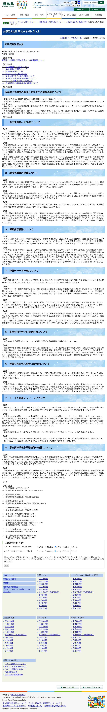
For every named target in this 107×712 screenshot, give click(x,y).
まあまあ (50, 547)
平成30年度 (43, 589)
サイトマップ (49, 7)
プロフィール (8, 575)
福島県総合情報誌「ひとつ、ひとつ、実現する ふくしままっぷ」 (18, 589)
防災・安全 (39, 15)
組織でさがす (81, 9)
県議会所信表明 (9, 579)
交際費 (6, 583)
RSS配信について (35, 706)
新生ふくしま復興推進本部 (15, 666)
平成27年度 (43, 581)
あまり (66, 547)
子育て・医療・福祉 (54, 15)
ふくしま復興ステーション (15, 664)
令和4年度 (43, 600)
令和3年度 (43, 598)
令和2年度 (43, 595)
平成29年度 (43, 587)
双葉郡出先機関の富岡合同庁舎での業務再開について (23, 60)
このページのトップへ (91, 687)
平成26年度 (43, 579)
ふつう (58, 547)
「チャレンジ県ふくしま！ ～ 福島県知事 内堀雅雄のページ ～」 (41, 22)
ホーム (12, 22)
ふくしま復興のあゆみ (14, 669)
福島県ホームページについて (14, 706)
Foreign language (49, 5)
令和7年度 (43, 608)
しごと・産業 (83, 15)
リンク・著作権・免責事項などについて (44, 703)
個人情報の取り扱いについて (14, 703)
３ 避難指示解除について (13, 71)
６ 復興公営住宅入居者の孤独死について (19, 78)
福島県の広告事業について (55, 706)
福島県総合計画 (11, 672)
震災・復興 (24, 15)
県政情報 (98, 15)
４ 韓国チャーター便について (14, 74)
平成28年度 (82, 22)
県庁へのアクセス (18, 695)
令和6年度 (43, 606)
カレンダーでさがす (97, 9)
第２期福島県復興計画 (14, 675)
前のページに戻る (68, 687)
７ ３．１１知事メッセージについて (17, 81)
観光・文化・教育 (69, 15)
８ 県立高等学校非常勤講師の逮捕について (20, 83)
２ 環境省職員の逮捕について (14, 69)
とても (41, 547)
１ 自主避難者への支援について (15, 67)
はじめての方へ (49, 3)
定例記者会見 (72, 22)
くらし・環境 (9, 15)
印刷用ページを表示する (72, 38)
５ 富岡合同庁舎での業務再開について (18, 76)
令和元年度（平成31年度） (49, 592)
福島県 (8, 4)
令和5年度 (43, 603)
